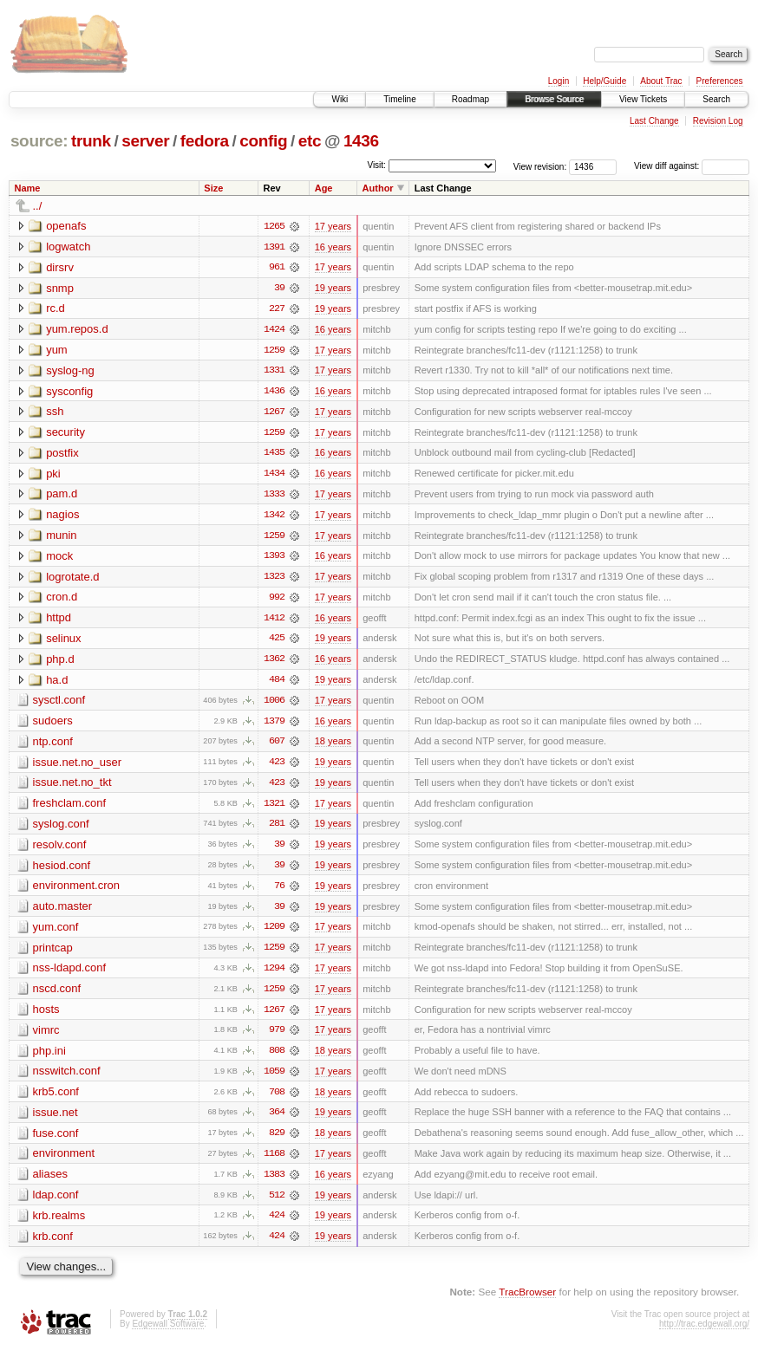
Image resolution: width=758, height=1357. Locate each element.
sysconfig (69, 392)
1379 (274, 725)
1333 (274, 496)
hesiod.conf (62, 870)
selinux (63, 641)
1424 (274, 330)
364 (276, 1120)
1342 (274, 517)
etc (309, 141)
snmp (60, 288)
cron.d (61, 600)
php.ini (49, 1057)
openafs (66, 225)
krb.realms (59, 1223)
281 (276, 829)
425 (276, 642)
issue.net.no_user (77, 766)
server (145, 141)
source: (39, 141)
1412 (274, 621)
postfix (62, 454)
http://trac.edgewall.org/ (704, 1333)
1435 (274, 455)
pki (53, 475)
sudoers (53, 724)
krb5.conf (56, 1099)
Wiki (339, 99)
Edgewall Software (168, 1333)
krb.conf (53, 1244)
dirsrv (60, 267)
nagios (62, 516)
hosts (46, 1016)
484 (276, 684)
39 (279, 288)
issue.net (55, 1120)
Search (716, 99)
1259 (274, 351)
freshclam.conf (70, 808)
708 (276, 1100)
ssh (54, 412)
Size (213, 188)
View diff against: (691, 166)
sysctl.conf (59, 704)
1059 (274, 1079)
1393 (274, 559)
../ (37, 205)
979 (276, 1037)
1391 (274, 247)
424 (276, 1224)
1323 (274, 580)
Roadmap (470, 99)
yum (57, 350)
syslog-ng (70, 371)
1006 (274, 704)
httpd (58, 620)
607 (276, 746)
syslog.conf (61, 828)
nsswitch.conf (67, 1078)
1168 (274, 1162)
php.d (60, 662)
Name (28, 188)
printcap (53, 953)
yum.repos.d (77, 329)
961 (276, 268)
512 (276, 1204)
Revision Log (718, 121)
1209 (274, 933)
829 (276, 1141)
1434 (274, 476)
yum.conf (56, 932)
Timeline (399, 99)
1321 (274, 808)
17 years (333, 226)
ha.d (57, 683)
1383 (274, 1183)
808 (276, 1058)
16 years (333, 247)
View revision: (540, 166)
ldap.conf (56, 1203)
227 (276, 309)
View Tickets (643, 99)
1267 (274, 413)
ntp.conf (53, 745)
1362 (274, 663)
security (65, 433)
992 (276, 600)
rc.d (55, 308)
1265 (274, 226)
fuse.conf (56, 1140)
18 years (333, 746)
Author (378, 188)
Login (558, 81)
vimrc (46, 1036)
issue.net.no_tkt (72, 787)
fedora (204, 141)
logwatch (68, 246)
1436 (361, 141)
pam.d (61, 496)
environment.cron (76, 891)
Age (324, 188)
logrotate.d (72, 579)
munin (61, 537)
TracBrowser (527, 1301)
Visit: (376, 165)
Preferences (719, 81)
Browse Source (554, 99)
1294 (274, 975)
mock (59, 558)
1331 (274, 372)
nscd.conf (57, 995)
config (263, 141)
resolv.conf (60, 849)
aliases (50, 1182)
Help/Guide (604, 81)
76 (279, 892)
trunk (91, 141)
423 (276, 767)
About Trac (661, 81)
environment (64, 1161)
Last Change (654, 121)
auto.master (63, 912)
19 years (333, 288)
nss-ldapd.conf (70, 974)
